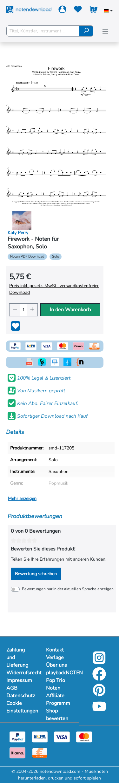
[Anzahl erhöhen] (32, 309)
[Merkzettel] (78, 10)
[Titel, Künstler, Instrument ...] (42, 31)
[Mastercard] (84, 736)
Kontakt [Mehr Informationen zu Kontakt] (55, 649)
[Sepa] (39, 736)
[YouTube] (99, 711)
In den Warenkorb (70, 309)
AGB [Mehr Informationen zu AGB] (11, 688)
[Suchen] (86, 31)
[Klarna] (17, 752)
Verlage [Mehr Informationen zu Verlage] (55, 657)
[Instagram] (99, 662)
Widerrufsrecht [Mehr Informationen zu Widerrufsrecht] (19, 672)
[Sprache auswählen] (108, 11)
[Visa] (61, 736)
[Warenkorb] (93, 10)
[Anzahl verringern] (14, 309)
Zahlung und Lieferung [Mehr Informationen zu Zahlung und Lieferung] (17, 657)
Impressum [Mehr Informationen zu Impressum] (19, 680)
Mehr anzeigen (22, 499)
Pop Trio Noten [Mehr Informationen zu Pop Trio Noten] (55, 684)
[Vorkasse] (39, 752)
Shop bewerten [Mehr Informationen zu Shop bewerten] (57, 714)
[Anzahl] (23, 309)
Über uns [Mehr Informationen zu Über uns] (56, 665)
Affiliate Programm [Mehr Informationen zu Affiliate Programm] (58, 699)
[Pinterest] (99, 695)
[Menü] (105, 32)
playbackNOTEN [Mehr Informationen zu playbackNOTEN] (59, 672)
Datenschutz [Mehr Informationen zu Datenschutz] (19, 695)
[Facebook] (99, 678)
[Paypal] (17, 736)
